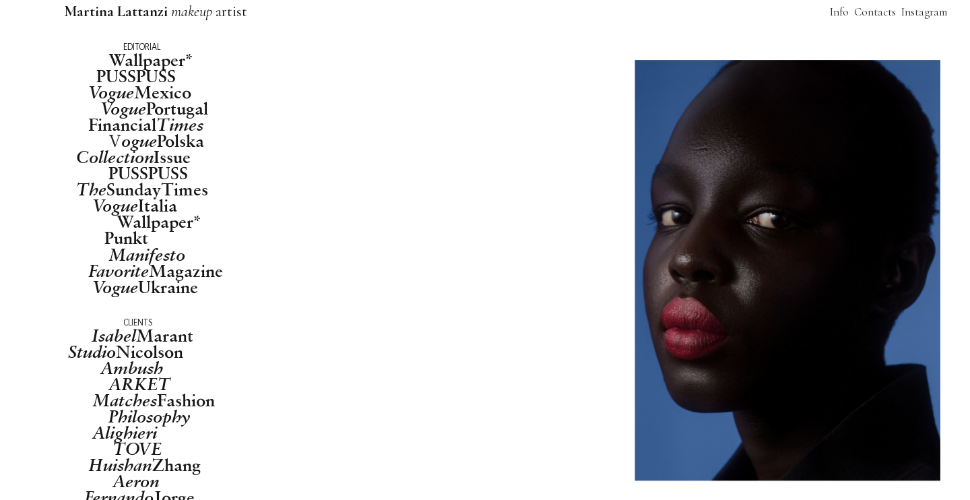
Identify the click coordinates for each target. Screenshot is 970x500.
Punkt (126, 237)
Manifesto (146, 254)
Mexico (139, 92)
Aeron (135, 481)
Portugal (154, 108)
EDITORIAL (141, 47)
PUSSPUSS (136, 75)
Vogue (115, 287)
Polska (162, 141)
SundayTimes (142, 189)
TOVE (137, 449)
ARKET (139, 384)
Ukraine (168, 286)
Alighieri (124, 432)
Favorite (118, 271)
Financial (145, 124)
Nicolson (125, 352)
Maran (139, 335)
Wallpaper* (150, 59)
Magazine (186, 270)
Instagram (924, 12)
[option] (634, 271)
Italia (134, 205)
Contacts (876, 12)
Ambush (131, 368)
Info (839, 12)
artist (157, 11)
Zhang (144, 465)
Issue (133, 157)
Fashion (153, 400)
